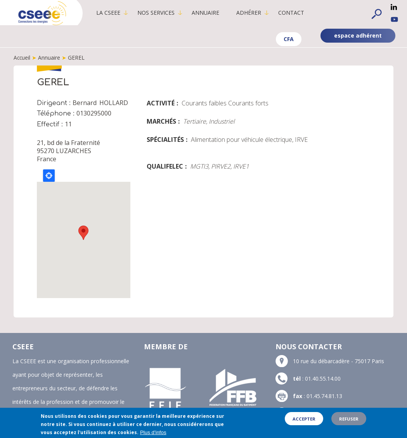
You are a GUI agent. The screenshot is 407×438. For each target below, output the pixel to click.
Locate (49, 175)
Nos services (158, 12)
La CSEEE (111, 12)
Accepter (304, 419)
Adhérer (251, 12)
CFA (289, 39)
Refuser (349, 419)
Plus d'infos (153, 432)
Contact (294, 12)
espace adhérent (358, 35)
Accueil (22, 57)
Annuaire (208, 12)
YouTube (394, 19)
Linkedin (394, 7)
